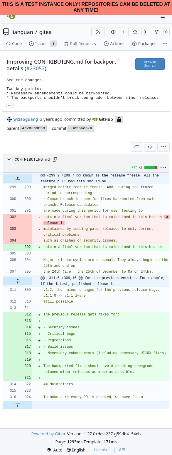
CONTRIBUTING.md (32, 159)
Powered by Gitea (48, 434)
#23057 (35, 68)
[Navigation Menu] (163, 16)
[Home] (11, 16)
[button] (113, 32)
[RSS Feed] (98, 32)
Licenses (102, 449)
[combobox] (137, 147)
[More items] (165, 44)
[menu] (163, 147)
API (122, 449)
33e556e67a (80, 128)
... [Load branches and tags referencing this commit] (10, 105)
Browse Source (150, 64)
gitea (45, 32)
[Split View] (150, 147)
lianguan (22, 32)
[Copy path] (55, 159)
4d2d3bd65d (33, 128)
